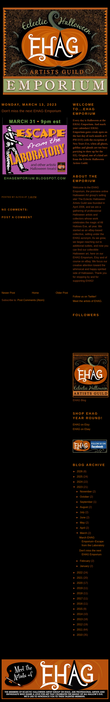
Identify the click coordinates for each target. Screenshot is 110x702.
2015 (80, 609)
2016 (80, 603)
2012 (80, 624)
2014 (80, 614)
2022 (80, 572)
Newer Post (8, 292)
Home (35, 292)
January (85, 566)
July (82, 512)
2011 (80, 629)
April (83, 527)
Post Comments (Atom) (30, 300)
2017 (80, 598)
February (85, 561)
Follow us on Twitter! (84, 296)
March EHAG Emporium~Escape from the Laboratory (91, 541)
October (85, 496)
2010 (80, 634)
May (83, 522)
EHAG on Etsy (81, 424)
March (84, 533)
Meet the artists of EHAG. (87, 301)
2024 (80, 481)
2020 (80, 583)
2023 (80, 487)
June (83, 517)
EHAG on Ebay (81, 429)
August (84, 507)
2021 (80, 577)
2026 (80, 471)
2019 (80, 588)
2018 (80, 593)
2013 (80, 619)
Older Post (62, 292)
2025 (80, 476)
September (86, 502)
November (86, 491)
